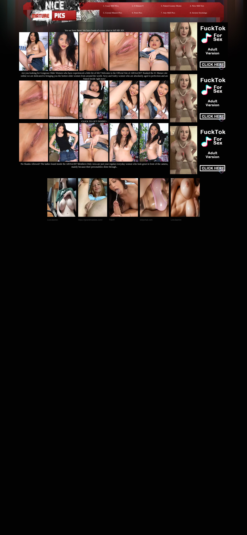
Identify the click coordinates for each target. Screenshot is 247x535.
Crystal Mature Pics (113, 13)
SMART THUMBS (130, 454)
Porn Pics (138, 13)
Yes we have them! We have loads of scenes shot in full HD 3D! (94, 30)
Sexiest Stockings (199, 13)
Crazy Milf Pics (112, 6)
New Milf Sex (198, 6)
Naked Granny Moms (172, 6)
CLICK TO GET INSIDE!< (94, 121)
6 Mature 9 (138, 6)
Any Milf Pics (169, 13)
